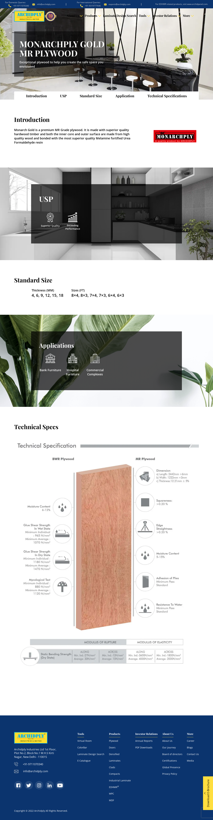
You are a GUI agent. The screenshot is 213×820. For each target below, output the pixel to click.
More (186, 16)
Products (91, 16)
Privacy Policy (169, 773)
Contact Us (193, 754)
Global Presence (171, 767)
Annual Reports (144, 740)
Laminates (114, 760)
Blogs (190, 747)
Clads (112, 767)
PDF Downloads (143, 747)
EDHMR (114, 787)
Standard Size (91, 95)
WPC (111, 793)
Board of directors (172, 754)
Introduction (36, 95)
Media (190, 760)
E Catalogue (84, 760)
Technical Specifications (167, 95)
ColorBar (82, 747)
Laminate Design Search (119, 16)
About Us (73, 16)
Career (190, 740)
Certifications (169, 760)
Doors (112, 747)
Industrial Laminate (120, 780)
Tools (142, 16)
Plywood (113, 740)
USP (63, 95)
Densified (114, 754)
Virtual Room (84, 740)
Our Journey (169, 747)
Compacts (114, 773)
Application (124, 95)
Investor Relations (164, 16)
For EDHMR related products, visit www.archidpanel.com (181, 4)
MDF (111, 800)
